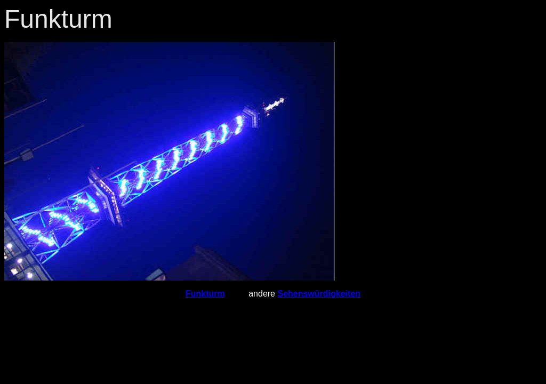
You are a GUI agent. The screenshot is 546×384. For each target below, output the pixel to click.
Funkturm (205, 293)
